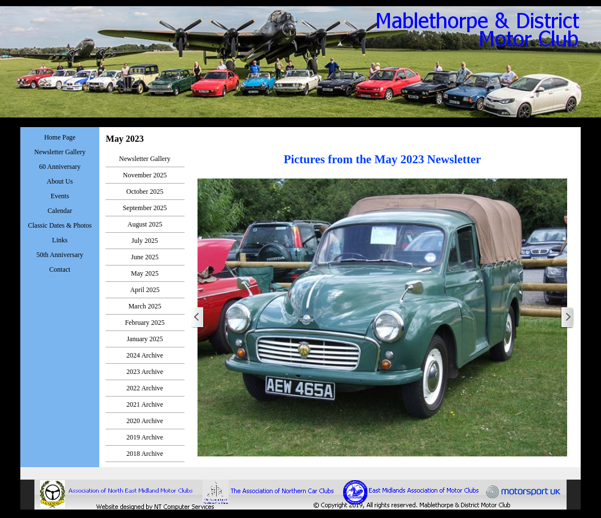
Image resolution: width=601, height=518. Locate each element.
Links (59, 240)
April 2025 (144, 290)
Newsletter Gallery (144, 159)
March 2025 (144, 306)
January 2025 (144, 339)
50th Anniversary (60, 255)
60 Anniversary (60, 167)
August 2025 (145, 224)
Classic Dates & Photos (60, 225)
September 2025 (144, 208)
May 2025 (145, 273)
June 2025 (145, 257)
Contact (59, 269)
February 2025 (144, 323)
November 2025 (145, 175)
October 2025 (145, 191)
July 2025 (144, 241)
